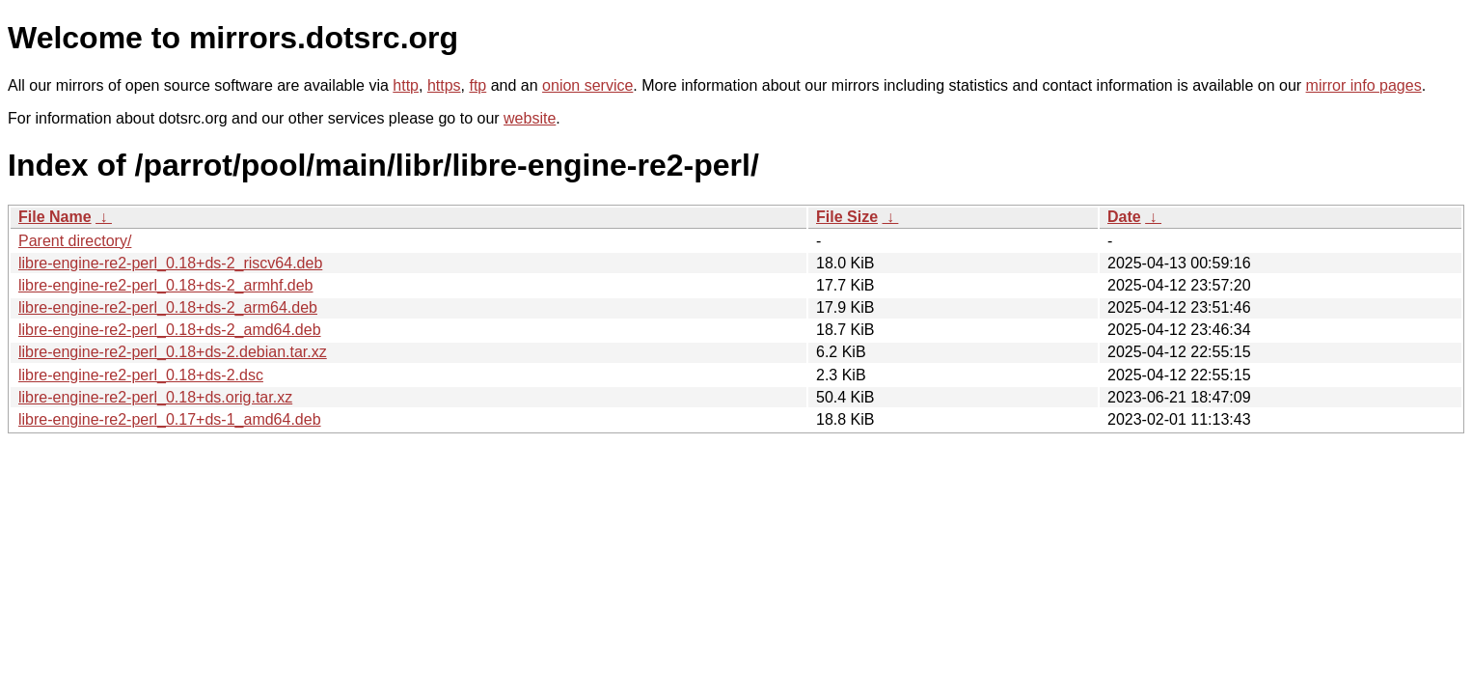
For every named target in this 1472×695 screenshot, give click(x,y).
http (406, 85)
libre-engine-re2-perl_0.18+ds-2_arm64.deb (167, 307)
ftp (477, 85)
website (530, 118)
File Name (55, 216)
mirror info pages (1364, 85)
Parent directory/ (74, 241)
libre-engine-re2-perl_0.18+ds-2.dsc (140, 375)
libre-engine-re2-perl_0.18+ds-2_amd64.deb (169, 329)
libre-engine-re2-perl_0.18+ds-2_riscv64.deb (170, 263)
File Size (847, 216)
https (444, 85)
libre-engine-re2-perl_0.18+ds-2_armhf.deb (165, 285)
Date (1124, 216)
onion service (587, 85)
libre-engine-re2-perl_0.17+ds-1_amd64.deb (169, 419)
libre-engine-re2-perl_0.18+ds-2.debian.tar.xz (172, 352)
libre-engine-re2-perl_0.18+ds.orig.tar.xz (155, 397)
